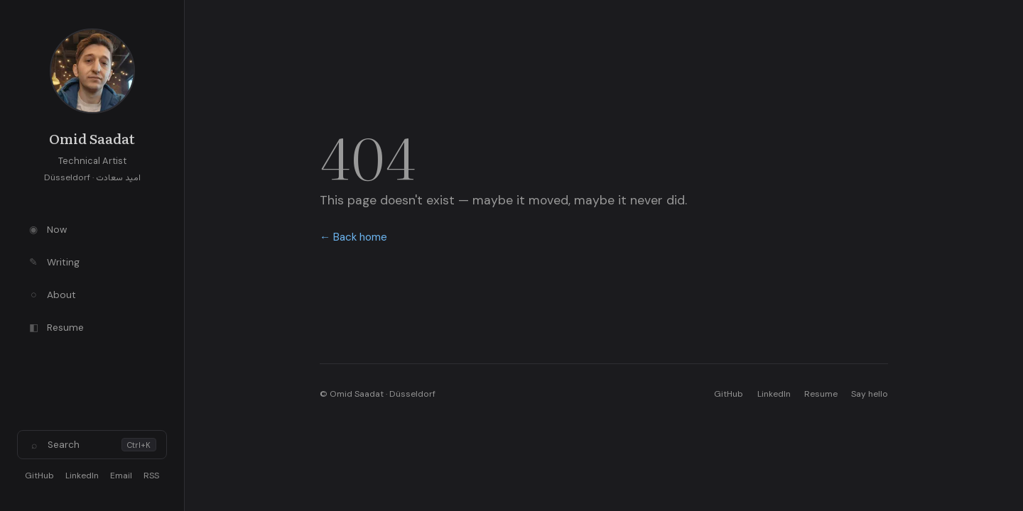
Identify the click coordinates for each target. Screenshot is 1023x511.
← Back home (353, 237)
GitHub (39, 475)
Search (92, 444)
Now (47, 229)
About (51, 294)
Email (121, 475)
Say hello (869, 394)
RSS (151, 475)
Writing (53, 261)
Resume (55, 327)
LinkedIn (82, 475)
